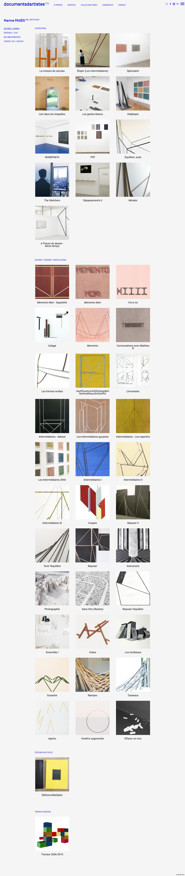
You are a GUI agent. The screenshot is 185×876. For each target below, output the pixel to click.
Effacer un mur (132, 738)
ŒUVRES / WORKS (11, 28)
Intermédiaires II (133, 479)
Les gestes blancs (92, 114)
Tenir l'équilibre (52, 566)
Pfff (92, 157)
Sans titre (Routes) (92, 609)
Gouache (52, 695)
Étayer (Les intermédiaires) (92, 70)
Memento (92, 345)
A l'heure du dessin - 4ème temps (52, 245)
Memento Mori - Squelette (52, 302)
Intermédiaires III (52, 523)
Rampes (92, 695)
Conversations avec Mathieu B (133, 347)
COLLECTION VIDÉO (89, 5)
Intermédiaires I (93, 479)
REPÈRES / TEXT (11, 33)
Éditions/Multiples (52, 795)
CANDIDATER (107, 5)
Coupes (92, 523)
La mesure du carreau (52, 70)
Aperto (52, 738)
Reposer (92, 566)
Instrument (133, 566)
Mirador (133, 200)
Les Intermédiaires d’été (52, 479)
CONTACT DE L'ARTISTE (14, 41)
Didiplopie (133, 114)
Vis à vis (133, 302)
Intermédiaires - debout (52, 436)
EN (177, 4)
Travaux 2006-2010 (52, 854)
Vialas (92, 652)
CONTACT (122, 5)
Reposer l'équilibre (133, 609)
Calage (52, 345)
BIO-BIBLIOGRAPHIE (12, 37)
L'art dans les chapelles (52, 114)
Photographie (52, 609)
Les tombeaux (133, 652)
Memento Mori (92, 302)
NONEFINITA (52, 157)
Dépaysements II (92, 200)
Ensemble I (52, 652)
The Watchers (52, 200)
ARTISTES (72, 5)
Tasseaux (133, 695)
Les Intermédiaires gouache (93, 436)
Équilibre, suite (133, 157)
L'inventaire (133, 391)
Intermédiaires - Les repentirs (133, 436)
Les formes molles (52, 391)
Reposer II (133, 523)
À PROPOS (58, 5)
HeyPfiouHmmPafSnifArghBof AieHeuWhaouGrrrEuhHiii (92, 392)
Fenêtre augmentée (92, 738)
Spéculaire (133, 70)
